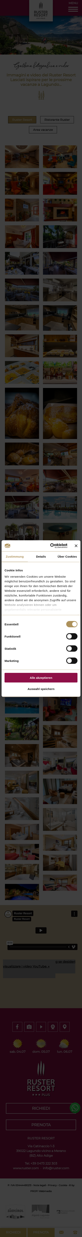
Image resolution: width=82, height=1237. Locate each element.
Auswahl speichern (41, 688)
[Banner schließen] (76, 545)
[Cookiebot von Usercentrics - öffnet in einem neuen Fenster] (50, 545)
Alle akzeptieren (41, 677)
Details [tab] (41, 556)
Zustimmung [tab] (15, 556)
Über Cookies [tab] (67, 556)
